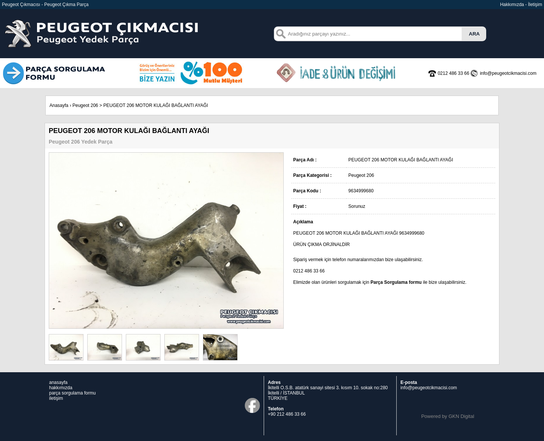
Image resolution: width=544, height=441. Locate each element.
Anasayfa (58, 105)
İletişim (535, 4)
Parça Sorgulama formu (396, 282)
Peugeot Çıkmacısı (21, 4)
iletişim (56, 398)
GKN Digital (461, 416)
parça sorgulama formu (72, 393)
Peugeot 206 (85, 105)
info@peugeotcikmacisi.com (428, 387)
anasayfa (58, 382)
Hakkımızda (512, 4)
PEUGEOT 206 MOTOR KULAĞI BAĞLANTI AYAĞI (155, 105)
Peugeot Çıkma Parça (66, 4)
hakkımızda (60, 387)
